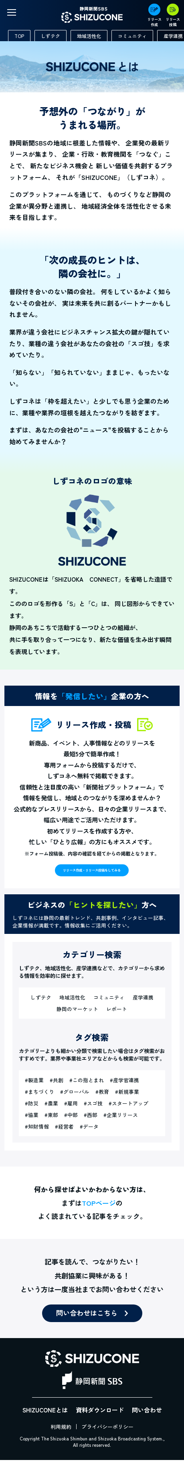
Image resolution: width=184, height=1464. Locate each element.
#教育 (102, 1095)
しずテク (50, 35)
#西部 (90, 1119)
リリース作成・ (92, 872)
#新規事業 (127, 1095)
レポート (116, 1013)
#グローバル (74, 1095)
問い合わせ (147, 1414)
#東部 (51, 1119)
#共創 (56, 1084)
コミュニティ (132, 35)
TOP (19, 35)
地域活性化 (89, 35)
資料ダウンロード (100, 1414)
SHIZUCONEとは (45, 1414)
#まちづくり (39, 1095)
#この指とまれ (86, 1084)
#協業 (31, 1119)
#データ (89, 1130)
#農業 (51, 1107)
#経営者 (64, 1130)
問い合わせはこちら (86, 1317)
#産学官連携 (124, 1084)
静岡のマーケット (77, 1013)
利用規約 (61, 1430)
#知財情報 (37, 1130)
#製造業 (34, 1084)
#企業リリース (120, 1119)
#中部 (71, 1119)
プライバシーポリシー (107, 1430)
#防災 (31, 1107)
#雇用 (71, 1107)
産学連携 (143, 1001)
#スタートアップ (128, 1107)
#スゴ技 (93, 1107)
